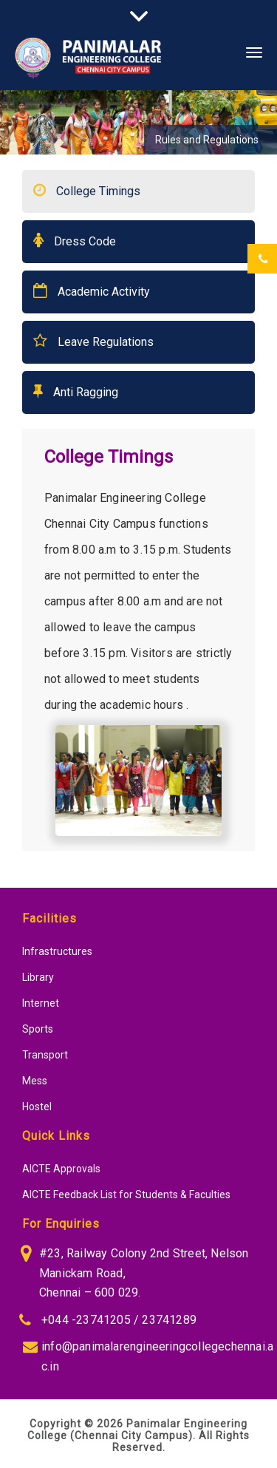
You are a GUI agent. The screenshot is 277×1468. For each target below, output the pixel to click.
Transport (45, 1055)
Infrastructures (57, 951)
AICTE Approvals (61, 1169)
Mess (34, 1081)
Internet (40, 1003)
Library (38, 977)
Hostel (37, 1106)
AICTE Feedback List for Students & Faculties (126, 1194)
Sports (37, 1029)
